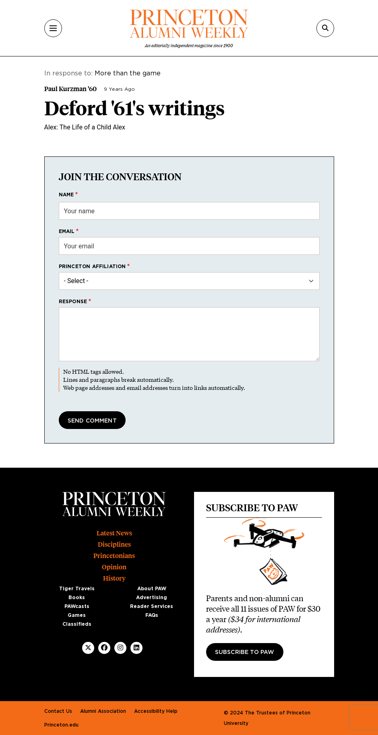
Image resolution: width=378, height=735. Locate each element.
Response (73, 301)
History (114, 578)
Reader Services (151, 606)
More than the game (128, 73)
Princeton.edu (61, 725)
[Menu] (53, 28)
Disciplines (114, 544)
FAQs (151, 615)
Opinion (114, 567)
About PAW (151, 588)
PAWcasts (76, 606)
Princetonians (114, 556)
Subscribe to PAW (245, 652)
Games (77, 615)
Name (66, 194)
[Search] (325, 28)
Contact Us (58, 711)
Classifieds (76, 624)
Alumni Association (103, 711)
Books (76, 597)
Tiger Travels (77, 588)
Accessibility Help (156, 711)
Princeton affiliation (92, 266)
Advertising (151, 597)
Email (67, 231)
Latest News (114, 533)
